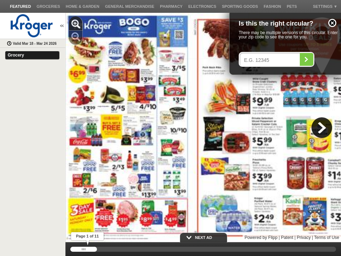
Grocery (16, 55)
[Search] (306, 59)
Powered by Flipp (260, 237)
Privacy (303, 237)
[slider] (203, 249)
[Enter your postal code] (271, 60)
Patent (287, 237)
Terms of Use (326, 237)
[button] (332, 23)
